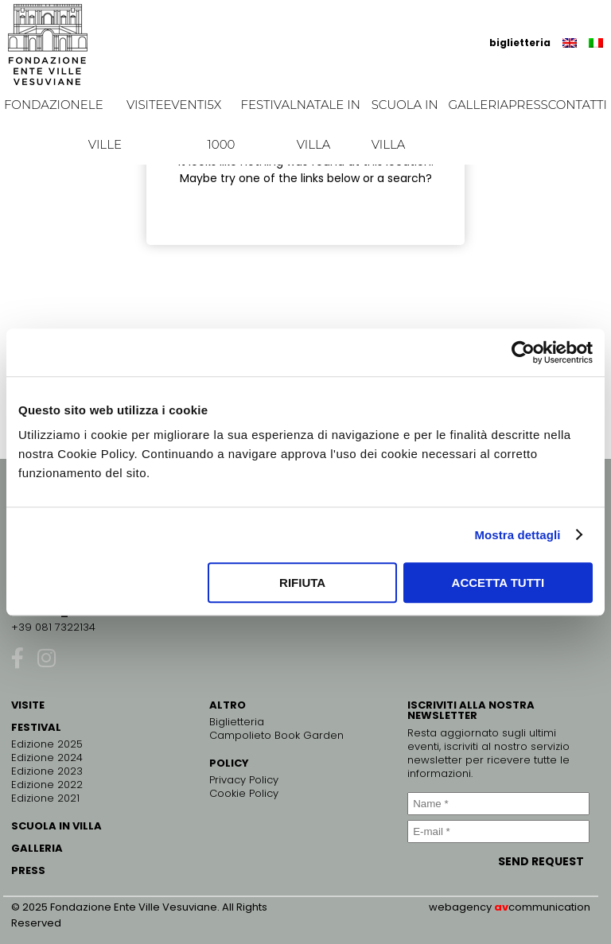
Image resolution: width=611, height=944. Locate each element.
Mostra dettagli (517, 535)
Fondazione (46, 104)
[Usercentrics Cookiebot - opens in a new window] (523, 352)
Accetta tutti (498, 582)
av (501, 907)
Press (528, 104)
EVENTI (185, 104)
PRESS (28, 870)
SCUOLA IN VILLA (56, 825)
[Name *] (498, 803)
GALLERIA (37, 848)
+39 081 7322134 (53, 627)
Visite (145, 104)
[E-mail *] (498, 831)
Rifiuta (302, 582)
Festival (269, 104)
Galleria (478, 104)
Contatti (577, 104)
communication (549, 907)
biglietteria (520, 42)
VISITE (28, 705)
